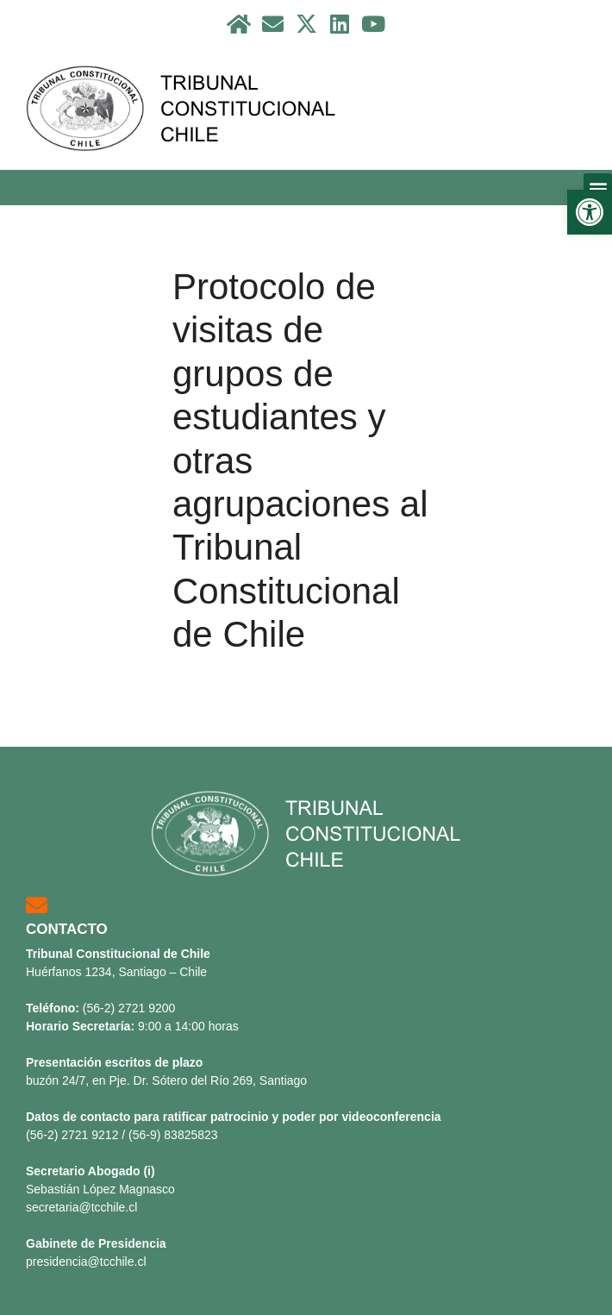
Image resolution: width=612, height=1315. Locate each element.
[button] (598, 187)
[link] (589, 212)
